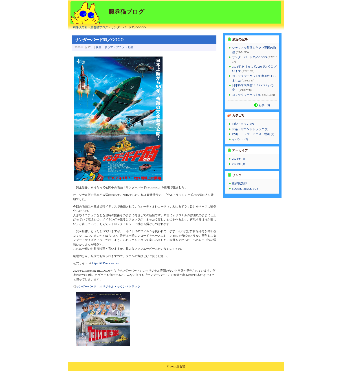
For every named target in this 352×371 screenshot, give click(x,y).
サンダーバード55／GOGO (249, 57)
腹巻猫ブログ (99, 27)
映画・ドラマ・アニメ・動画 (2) (253, 134)
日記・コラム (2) (243, 124)
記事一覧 (264, 105)
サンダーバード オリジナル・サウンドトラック (108, 286)
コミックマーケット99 (246, 94)
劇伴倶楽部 (80, 27)
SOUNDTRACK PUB (245, 188)
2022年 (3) (238, 158)
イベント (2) (240, 139)
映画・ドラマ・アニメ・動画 (115, 47)
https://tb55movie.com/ (105, 263)
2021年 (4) (238, 164)
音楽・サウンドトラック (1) (250, 129)
